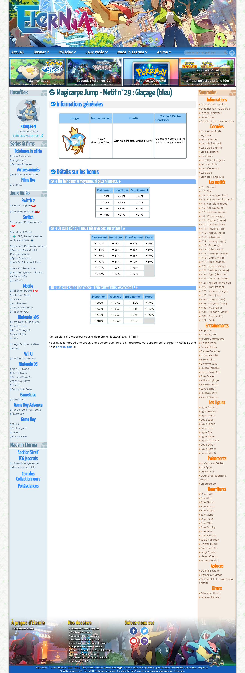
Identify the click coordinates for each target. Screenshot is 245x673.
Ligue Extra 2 (208, 448)
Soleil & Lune (19, 326)
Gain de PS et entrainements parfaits (216, 580)
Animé (162, 52)
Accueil (17, 52)
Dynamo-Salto (209, 363)
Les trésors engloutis (212, 176)
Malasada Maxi (210, 560)
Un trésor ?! (207, 471)
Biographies (19, 160)
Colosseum (18, 399)
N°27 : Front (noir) (211, 295)
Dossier (40, 52)
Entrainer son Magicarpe (215, 108)
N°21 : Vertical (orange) (215, 270)
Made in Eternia (130, 52)
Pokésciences (28, 486)
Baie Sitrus (206, 498)
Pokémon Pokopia (23, 211)
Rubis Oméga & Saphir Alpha (20, 332)
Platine (16, 385)
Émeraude (18, 413)
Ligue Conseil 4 (210, 440)
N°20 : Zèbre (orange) (213, 266)
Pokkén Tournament (24, 358)
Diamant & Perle (22, 389)
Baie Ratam (207, 506)
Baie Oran (206, 494)
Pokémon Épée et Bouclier (85, 653)
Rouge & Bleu (20, 436)
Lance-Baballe (209, 355)
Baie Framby (208, 527)
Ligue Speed (208, 424)
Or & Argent (19, 428)
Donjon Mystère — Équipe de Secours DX (26, 274)
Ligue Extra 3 (208, 453)
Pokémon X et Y (79, 661)
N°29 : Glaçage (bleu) (214, 303)
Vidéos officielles (210, 597)
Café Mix (17, 280)
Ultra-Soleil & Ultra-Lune (26, 322)
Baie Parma (207, 510)
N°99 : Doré (207, 320)
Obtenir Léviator (210, 570)
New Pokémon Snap (24, 268)
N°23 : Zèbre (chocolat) (215, 278)
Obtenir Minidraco (212, 575)
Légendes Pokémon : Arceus (29, 246)
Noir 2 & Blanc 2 (21, 368)
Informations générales (25, 463)
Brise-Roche (207, 359)
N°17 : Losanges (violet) (215, 253)
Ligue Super (207, 419)
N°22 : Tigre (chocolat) (214, 274)
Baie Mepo (207, 514)
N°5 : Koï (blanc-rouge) (214, 203)
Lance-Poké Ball (210, 372)
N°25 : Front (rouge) (212, 287)
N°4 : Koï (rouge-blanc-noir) (217, 199)
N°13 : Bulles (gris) (211, 237)
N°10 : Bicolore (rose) (213, 224)
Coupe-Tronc (208, 343)
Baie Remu (207, 531)
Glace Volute (208, 548)
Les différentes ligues (213, 160)
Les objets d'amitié (212, 147)
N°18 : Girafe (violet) (213, 257)
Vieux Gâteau (209, 556)
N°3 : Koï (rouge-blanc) (214, 195)
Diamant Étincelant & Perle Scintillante (23, 252)
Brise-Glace (207, 376)
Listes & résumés (21, 156)
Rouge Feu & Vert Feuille (26, 409)
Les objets (206, 172)
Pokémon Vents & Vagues (85, 628)
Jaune (15, 432)
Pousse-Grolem (209, 384)
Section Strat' (28, 452)
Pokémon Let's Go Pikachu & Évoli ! (89, 657)
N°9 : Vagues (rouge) (213, 220)
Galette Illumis (209, 543)
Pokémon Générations (25, 174)
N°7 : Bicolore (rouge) (213, 212)
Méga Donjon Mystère (25, 344)
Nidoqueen (28, 127)
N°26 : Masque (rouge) (214, 291)
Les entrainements (211, 143)
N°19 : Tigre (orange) (213, 262)
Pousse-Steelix (209, 392)
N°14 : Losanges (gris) (213, 241)
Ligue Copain (209, 407)
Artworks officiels (210, 593)
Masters (16, 299)
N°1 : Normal (208, 187)
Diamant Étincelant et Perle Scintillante (91, 650)
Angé (119, 667)
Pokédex (66, 52)
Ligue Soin (207, 432)
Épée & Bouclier (21, 258)
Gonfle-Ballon (209, 347)
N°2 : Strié (206, 191)
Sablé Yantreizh (210, 539)
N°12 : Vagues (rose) (213, 232)
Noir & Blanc (19, 373)
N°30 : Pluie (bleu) (211, 307)
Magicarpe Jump (22, 307)
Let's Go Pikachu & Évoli (26, 262)
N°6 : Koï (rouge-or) (212, 207)
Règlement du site (23, 628)
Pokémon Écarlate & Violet (85, 639)
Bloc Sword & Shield (24, 467)
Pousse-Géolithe (210, 351)
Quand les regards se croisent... (212, 477)
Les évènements (210, 168)
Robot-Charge (209, 397)
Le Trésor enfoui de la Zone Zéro (207, 80)
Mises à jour (208, 117)
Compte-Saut (208, 334)
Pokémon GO (20, 311)
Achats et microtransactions (217, 121)
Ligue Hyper (208, 436)
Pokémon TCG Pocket (151, 80)
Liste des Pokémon (26, 136)
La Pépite (206, 467)
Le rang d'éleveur (211, 112)
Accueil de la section (213, 104)
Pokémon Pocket (22, 290)
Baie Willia (207, 523)
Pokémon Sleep (37, 80)
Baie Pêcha (207, 502)
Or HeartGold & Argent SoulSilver (20, 379)
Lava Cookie (208, 535)
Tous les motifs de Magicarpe (210, 133)
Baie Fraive (207, 519)
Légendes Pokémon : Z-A (94, 80)
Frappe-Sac (207, 330)
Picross (16, 348)
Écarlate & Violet (207, 70)
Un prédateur (208, 483)
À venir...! (17, 184)
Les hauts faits (209, 164)
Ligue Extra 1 (208, 444)
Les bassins (207, 156)
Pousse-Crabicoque (212, 338)
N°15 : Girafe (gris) (211, 245)
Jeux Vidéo (95, 52)
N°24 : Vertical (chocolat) (216, 282)
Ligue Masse (208, 415)
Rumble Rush (19, 303)
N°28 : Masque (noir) (213, 299)
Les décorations (210, 151)
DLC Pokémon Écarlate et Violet (88, 643)
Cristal (15, 424)
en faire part (64, 347)
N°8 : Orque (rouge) (212, 216)
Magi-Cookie (208, 552)
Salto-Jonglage (210, 380)
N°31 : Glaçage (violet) (214, 312)
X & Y (15, 338)
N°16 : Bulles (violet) (212, 249)
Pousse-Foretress (210, 368)
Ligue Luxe (207, 428)
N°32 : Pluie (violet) (212, 316)
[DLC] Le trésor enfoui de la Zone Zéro (26, 238)
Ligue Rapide (208, 411)
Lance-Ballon (208, 388)
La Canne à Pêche (212, 463)
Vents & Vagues (21, 205)
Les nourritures (209, 139)
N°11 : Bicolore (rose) (213, 228)
